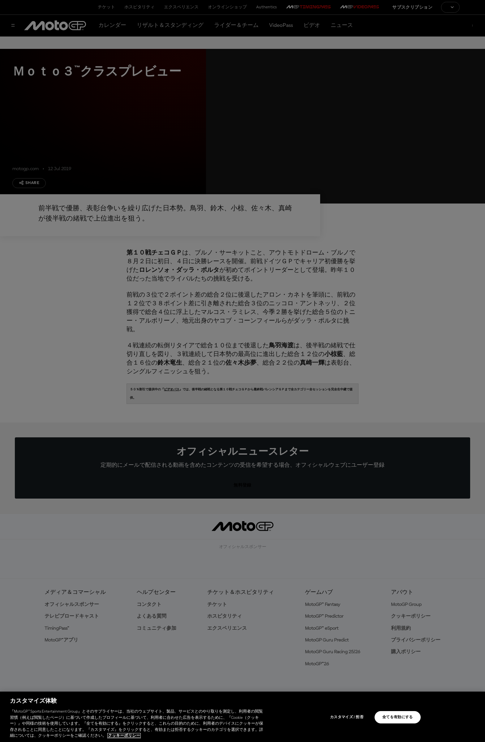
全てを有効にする (397, 717)
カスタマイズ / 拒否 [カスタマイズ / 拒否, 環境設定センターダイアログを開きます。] (346, 717)
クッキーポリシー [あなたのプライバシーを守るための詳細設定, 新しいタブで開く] (124, 736)
